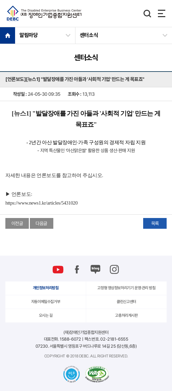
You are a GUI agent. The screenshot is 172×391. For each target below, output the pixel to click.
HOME (7, 35)
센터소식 (89, 35)
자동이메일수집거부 (45, 301)
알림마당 (28, 35)
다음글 (41, 223)
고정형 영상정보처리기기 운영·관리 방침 (126, 288)
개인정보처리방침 (46, 288)
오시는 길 (46, 315)
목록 (155, 223)
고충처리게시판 (126, 315)
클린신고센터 (126, 301)
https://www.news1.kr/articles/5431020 (41, 203)
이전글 (17, 223)
